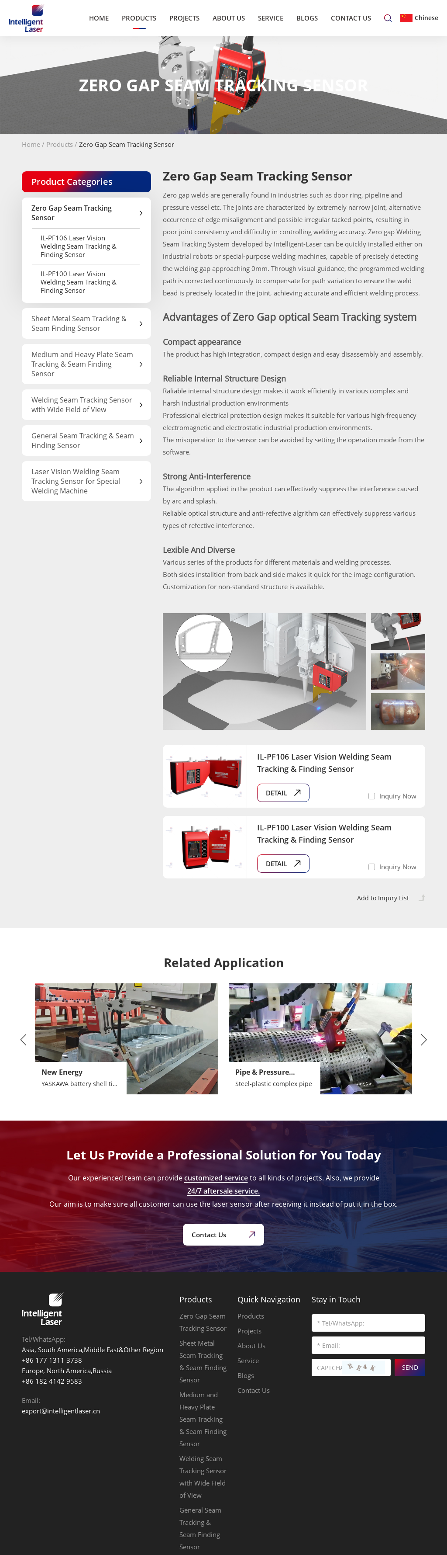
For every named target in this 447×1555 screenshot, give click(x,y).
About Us (229, 18)
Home (99, 18)
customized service (216, 1178)
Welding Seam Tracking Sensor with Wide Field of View (203, 1476)
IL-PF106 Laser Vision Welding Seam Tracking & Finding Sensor (79, 246)
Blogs (307, 18)
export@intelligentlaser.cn (61, 1410)
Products (139, 18)
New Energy (62, 1072)
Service (270, 18)
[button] (23, 1039)
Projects (184, 18)
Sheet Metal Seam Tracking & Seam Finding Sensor (203, 1361)
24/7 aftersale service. (223, 1191)
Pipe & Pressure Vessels (262, 1072)
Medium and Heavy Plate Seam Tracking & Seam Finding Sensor (203, 1419)
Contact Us (351, 18)
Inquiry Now (397, 795)
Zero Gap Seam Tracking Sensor (126, 144)
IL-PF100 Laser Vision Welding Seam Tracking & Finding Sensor (79, 282)
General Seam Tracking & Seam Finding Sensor (200, 1528)
